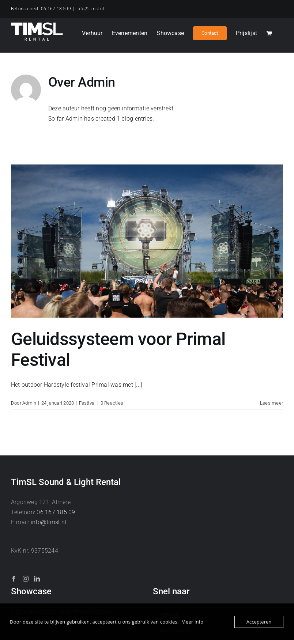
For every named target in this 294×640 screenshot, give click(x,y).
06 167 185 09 (56, 512)
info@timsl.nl (90, 8)
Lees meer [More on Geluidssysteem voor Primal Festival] (271, 403)
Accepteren (258, 621)
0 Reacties (112, 403)
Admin (29, 403)
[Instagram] (26, 579)
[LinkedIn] (37, 579)
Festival (87, 403)
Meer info (192, 621)
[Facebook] (14, 579)
